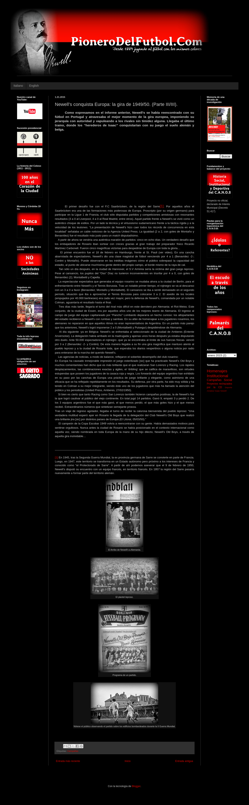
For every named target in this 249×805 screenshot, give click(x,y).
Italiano (18, 85)
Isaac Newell (220, 391)
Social (228, 380)
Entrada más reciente (68, 761)
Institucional (217, 376)
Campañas (72, 751)
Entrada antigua (184, 761)
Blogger (136, 786)
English (34, 85)
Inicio (128, 761)
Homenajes (217, 371)
